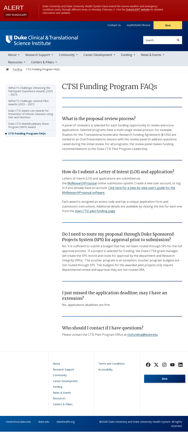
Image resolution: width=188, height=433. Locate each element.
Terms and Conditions (111, 365)
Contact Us (114, 25)
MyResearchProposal (82, 184)
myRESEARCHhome (138, 25)
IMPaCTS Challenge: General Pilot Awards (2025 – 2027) (28, 103)
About (12, 56)
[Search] (178, 40)
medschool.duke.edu (18, 423)
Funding (126, 56)
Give (168, 25)
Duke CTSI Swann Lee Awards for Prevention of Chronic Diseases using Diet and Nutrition (30, 115)
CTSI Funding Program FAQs (27, 134)
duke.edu (43, 423)
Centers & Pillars (42, 63)
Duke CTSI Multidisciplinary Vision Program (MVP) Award (28, 126)
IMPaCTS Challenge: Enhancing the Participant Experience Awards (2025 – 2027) (30, 92)
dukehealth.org (66, 423)
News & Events (151, 56)
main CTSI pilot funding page (95, 212)
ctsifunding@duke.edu (142, 336)
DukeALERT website (138, 9)
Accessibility (105, 370)
